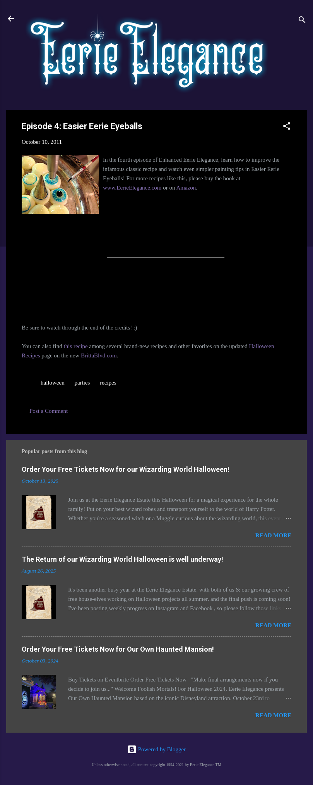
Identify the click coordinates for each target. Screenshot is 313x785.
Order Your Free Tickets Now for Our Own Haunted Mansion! (118, 649)
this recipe (75, 346)
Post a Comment (48, 411)
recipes (108, 383)
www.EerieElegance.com (132, 188)
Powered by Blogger (156, 749)
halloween (53, 383)
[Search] (302, 21)
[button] (286, 127)
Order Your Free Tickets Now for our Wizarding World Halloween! (125, 469)
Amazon (186, 188)
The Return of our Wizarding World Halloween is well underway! (122, 559)
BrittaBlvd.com (99, 355)
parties (82, 383)
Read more (273, 535)
